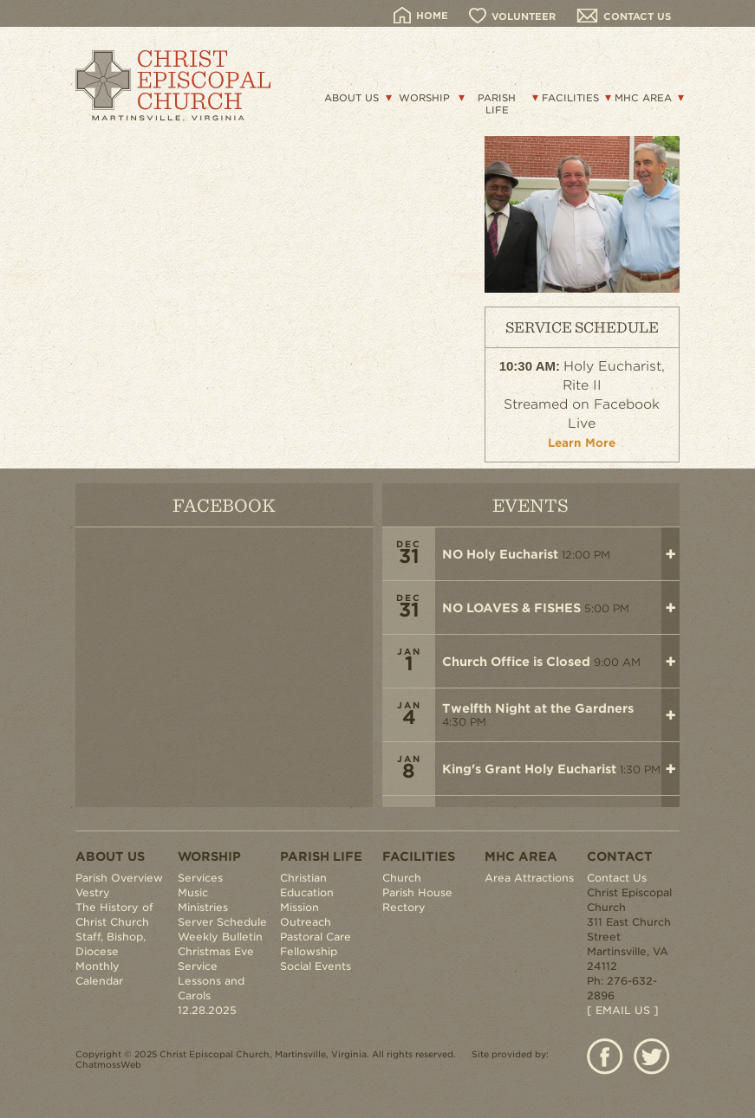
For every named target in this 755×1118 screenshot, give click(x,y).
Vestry (92, 892)
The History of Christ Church (114, 914)
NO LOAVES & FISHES (511, 608)
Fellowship (308, 951)
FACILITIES (570, 98)
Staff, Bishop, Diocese (110, 944)
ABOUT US (351, 98)
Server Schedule (222, 921)
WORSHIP (424, 98)
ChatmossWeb (108, 1064)
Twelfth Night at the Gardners (538, 708)
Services (200, 877)
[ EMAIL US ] (623, 1010)
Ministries (203, 907)
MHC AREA (643, 98)
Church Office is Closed (516, 662)
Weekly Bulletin (220, 936)
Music (193, 892)
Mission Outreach (305, 914)
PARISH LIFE (497, 104)
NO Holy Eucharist (500, 554)
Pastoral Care (315, 936)
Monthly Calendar (99, 973)
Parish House (417, 892)
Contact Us (617, 877)
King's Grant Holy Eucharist (529, 769)
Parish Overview (119, 877)
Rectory (404, 907)
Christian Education (307, 885)
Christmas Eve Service (216, 959)
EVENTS (530, 504)
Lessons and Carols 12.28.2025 (211, 995)
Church (401, 877)
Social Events (315, 966)
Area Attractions (529, 877)
